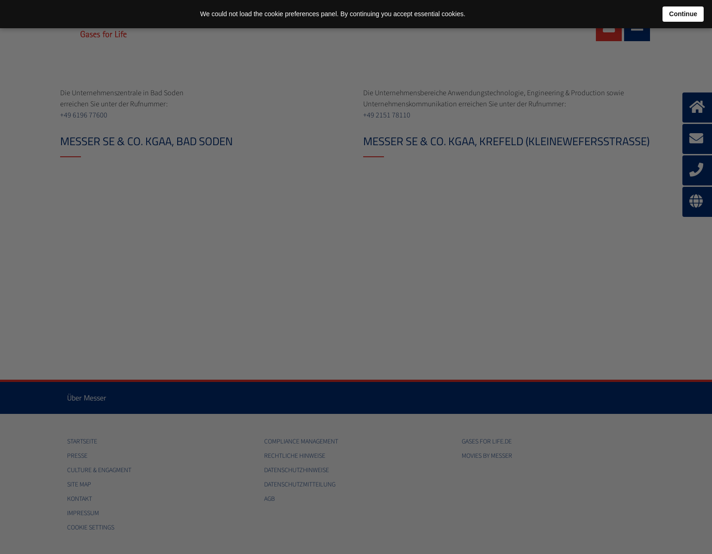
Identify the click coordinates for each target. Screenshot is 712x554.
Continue (683, 14)
